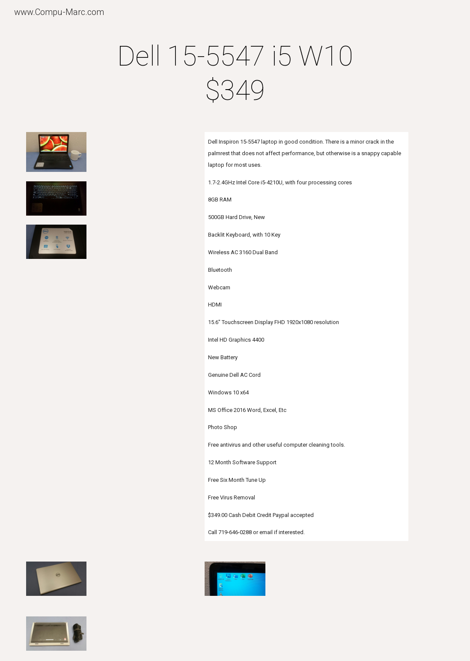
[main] (235, 73)
